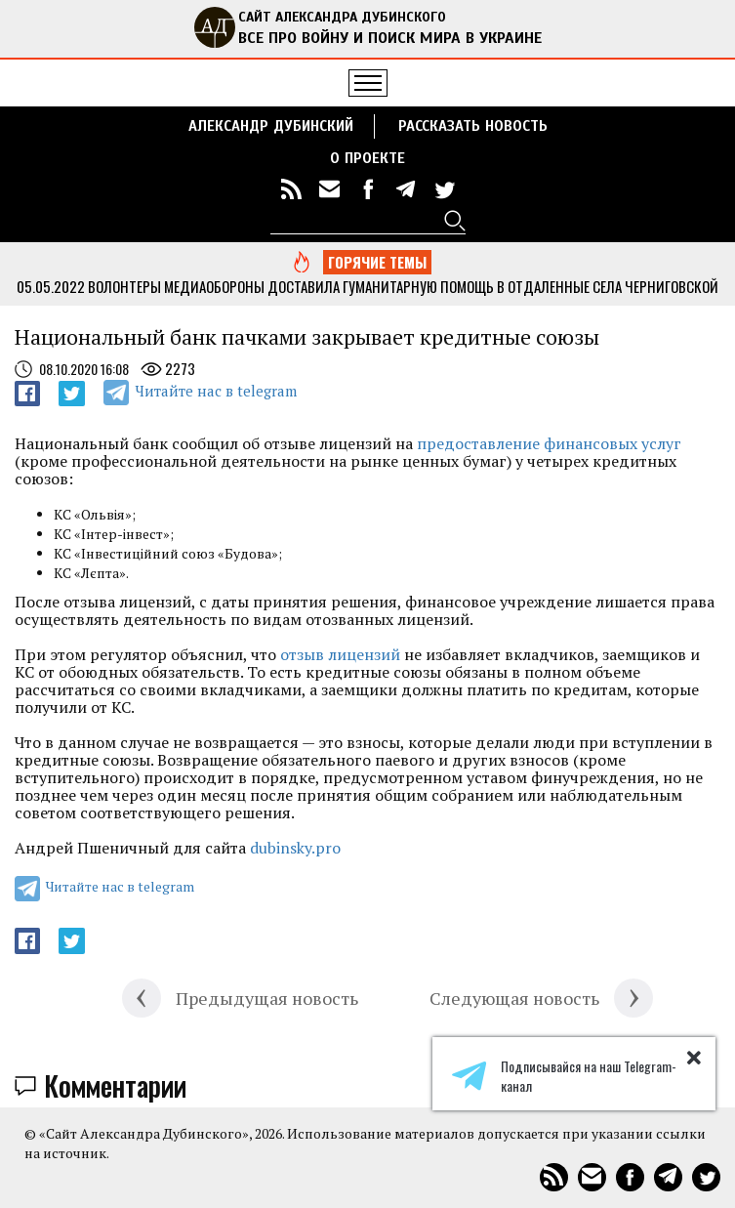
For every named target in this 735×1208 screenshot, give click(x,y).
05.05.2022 (51, 286)
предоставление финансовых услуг (549, 443)
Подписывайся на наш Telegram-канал (564, 1076)
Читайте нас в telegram (216, 390)
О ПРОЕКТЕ (367, 158)
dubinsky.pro (295, 847)
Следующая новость (514, 998)
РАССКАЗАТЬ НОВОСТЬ (473, 126)
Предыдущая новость (267, 998)
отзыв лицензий (340, 654)
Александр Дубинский (270, 126)
